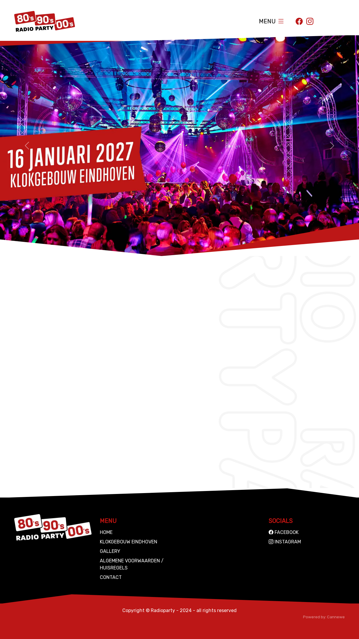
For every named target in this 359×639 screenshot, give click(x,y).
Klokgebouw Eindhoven (128, 542)
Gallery (110, 551)
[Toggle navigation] (281, 21)
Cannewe (336, 617)
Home (106, 532)
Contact (111, 577)
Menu (267, 21)
